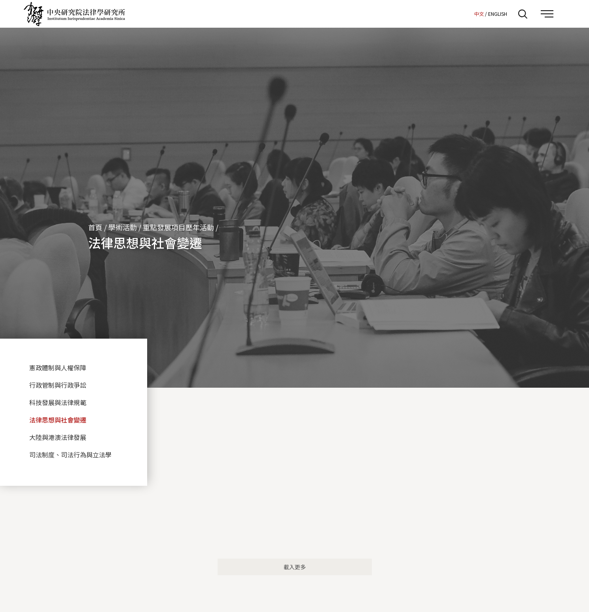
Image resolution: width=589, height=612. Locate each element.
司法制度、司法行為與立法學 (70, 454)
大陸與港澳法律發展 (57, 437)
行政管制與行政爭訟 (57, 385)
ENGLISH (497, 13)
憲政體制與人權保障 (57, 367)
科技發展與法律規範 (57, 402)
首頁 (95, 227)
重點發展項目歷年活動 (178, 227)
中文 (479, 13)
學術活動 (122, 227)
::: (466, 13)
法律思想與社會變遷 (57, 419)
